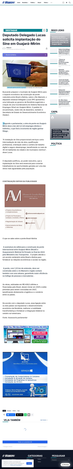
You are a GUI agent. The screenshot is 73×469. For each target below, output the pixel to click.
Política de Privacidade (15, 464)
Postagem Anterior (8, 446)
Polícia (46, 2)
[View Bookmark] (63, 3)
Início (18, 2)
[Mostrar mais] (32, 414)
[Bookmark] (44, 30)
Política (33, 2)
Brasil (39, 2)
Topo (18, 410)
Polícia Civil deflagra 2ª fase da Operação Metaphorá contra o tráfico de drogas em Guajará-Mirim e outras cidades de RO (64, 51)
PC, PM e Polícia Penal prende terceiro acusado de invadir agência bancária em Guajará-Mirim (64, 102)
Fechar (29, 463)
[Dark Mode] (65, 2)
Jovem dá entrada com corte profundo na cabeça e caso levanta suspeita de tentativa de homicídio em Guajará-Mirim (64, 82)
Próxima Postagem (42, 446)
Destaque (11, 30)
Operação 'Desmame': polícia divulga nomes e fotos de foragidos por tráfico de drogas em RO (64, 72)
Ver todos (43, 420)
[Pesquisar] (69, 2)
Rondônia (24, 2)
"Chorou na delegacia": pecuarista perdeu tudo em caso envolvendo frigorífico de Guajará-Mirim (64, 61)
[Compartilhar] (46, 48)
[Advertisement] (36, 16)
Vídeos (39, 461)
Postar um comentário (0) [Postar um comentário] (25, 442)
